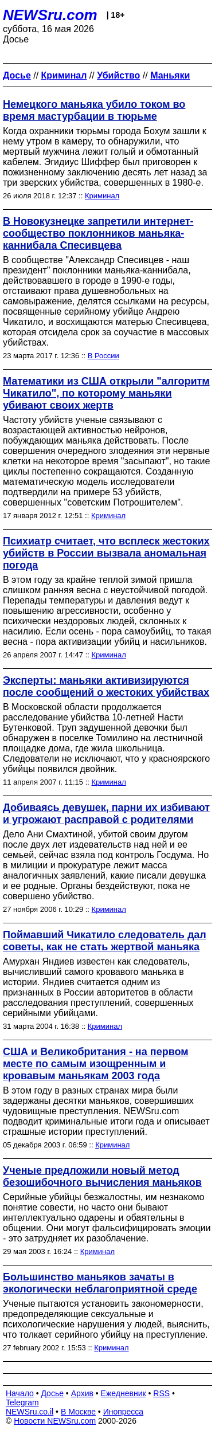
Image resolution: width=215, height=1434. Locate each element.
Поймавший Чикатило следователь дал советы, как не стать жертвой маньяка (104, 941)
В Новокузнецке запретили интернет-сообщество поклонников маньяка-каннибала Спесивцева (98, 233)
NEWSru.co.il (29, 1411)
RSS (161, 1393)
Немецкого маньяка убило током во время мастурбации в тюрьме (94, 110)
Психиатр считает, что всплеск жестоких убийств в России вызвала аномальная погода (106, 553)
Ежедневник (123, 1393)
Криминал (102, 195)
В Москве (78, 1411)
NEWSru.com (50, 14)
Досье (52, 1393)
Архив (82, 1393)
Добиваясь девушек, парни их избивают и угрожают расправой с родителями (106, 813)
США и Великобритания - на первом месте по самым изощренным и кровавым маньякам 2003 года (96, 1064)
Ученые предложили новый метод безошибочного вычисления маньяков (102, 1176)
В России (103, 355)
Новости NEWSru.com (55, 1420)
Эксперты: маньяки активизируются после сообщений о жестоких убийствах (106, 686)
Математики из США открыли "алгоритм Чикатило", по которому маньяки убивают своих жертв (106, 393)
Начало (20, 1393)
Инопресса (123, 1411)
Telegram (22, 1402)
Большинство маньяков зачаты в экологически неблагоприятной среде (100, 1283)
